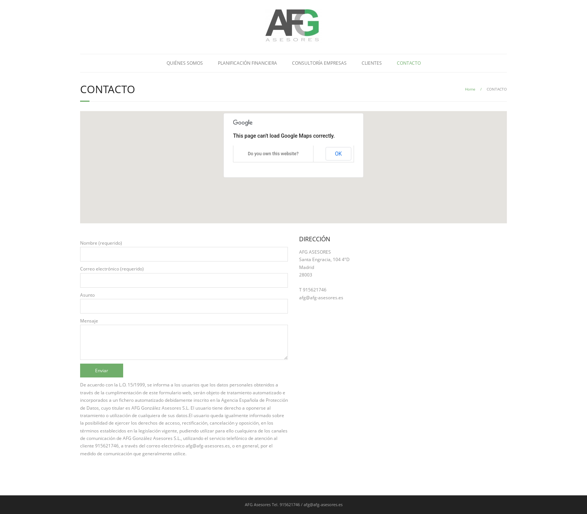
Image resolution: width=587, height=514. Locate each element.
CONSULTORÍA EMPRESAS (319, 63)
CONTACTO (409, 63)
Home (470, 89)
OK (338, 154)
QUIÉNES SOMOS (185, 63)
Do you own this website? (273, 153)
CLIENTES (372, 63)
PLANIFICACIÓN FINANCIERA (247, 63)
